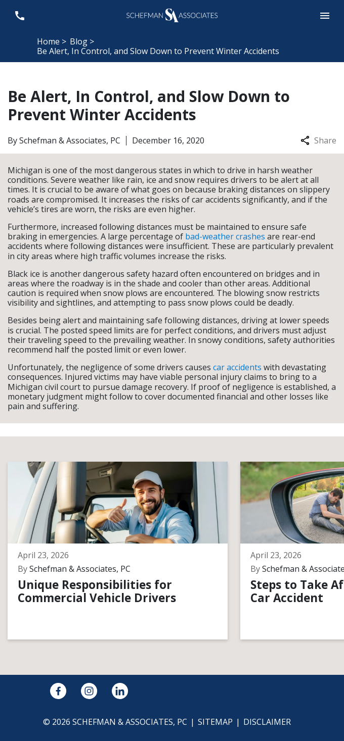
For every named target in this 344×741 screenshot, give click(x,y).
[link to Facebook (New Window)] (58, 691)
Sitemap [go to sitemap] (215, 721)
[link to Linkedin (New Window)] (120, 691)
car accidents (237, 367)
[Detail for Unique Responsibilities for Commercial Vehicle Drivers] (124, 550)
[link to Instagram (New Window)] (89, 691)
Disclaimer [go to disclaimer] (267, 721)
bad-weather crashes (225, 236)
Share (318, 140)
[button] (324, 15)
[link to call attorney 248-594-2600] (19, 15)
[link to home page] (172, 14)
